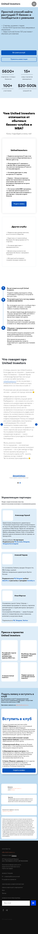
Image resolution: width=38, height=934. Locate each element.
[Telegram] (6, 910)
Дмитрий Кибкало (19, 475)
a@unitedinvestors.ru (22, 705)
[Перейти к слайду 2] (20, 482)
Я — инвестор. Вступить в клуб (11, 876)
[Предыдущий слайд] (2, 424)
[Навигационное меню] (34, 4)
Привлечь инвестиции (19, 59)
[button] (19, 202)
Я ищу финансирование (9, 879)
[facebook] (3, 910)
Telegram (14, 855)
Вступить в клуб (19, 53)
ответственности (15, 866)
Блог (3, 890)
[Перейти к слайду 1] (18, 482)
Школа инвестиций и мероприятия (12, 887)
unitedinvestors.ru (10, 381)
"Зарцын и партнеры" (7, 811)
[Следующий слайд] (36, 424)
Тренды (4, 893)
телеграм (12, 789)
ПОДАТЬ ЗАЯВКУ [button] (19, 770)
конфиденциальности (14, 864)
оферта (11, 868)
